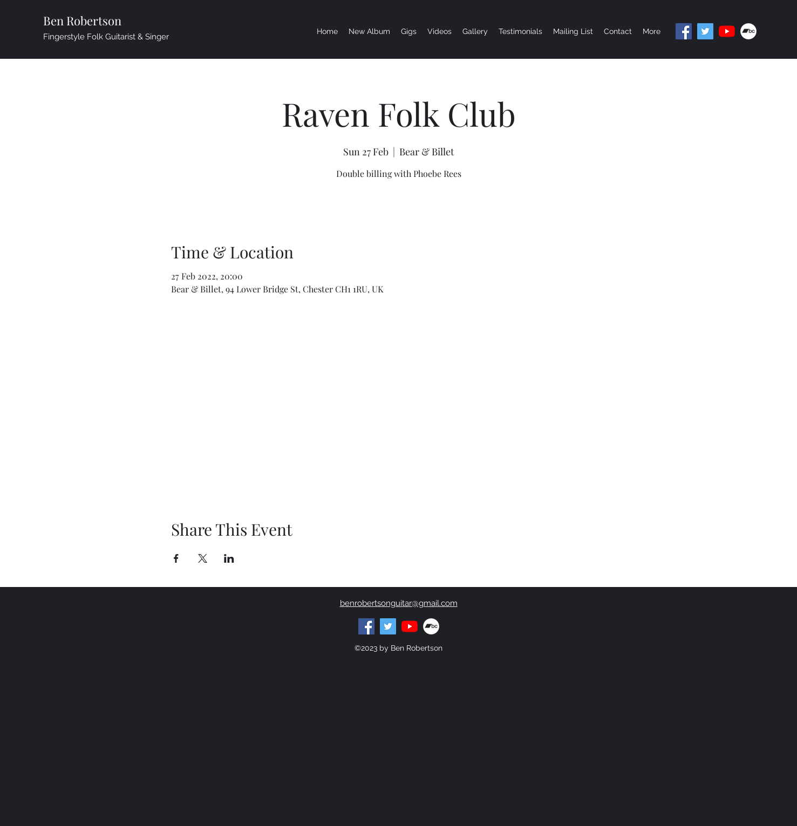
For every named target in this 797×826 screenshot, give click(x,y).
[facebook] (684, 31)
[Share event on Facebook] (176, 558)
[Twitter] (705, 31)
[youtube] (727, 31)
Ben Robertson (82, 20)
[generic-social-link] (748, 31)
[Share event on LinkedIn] (229, 558)
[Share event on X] (202, 558)
